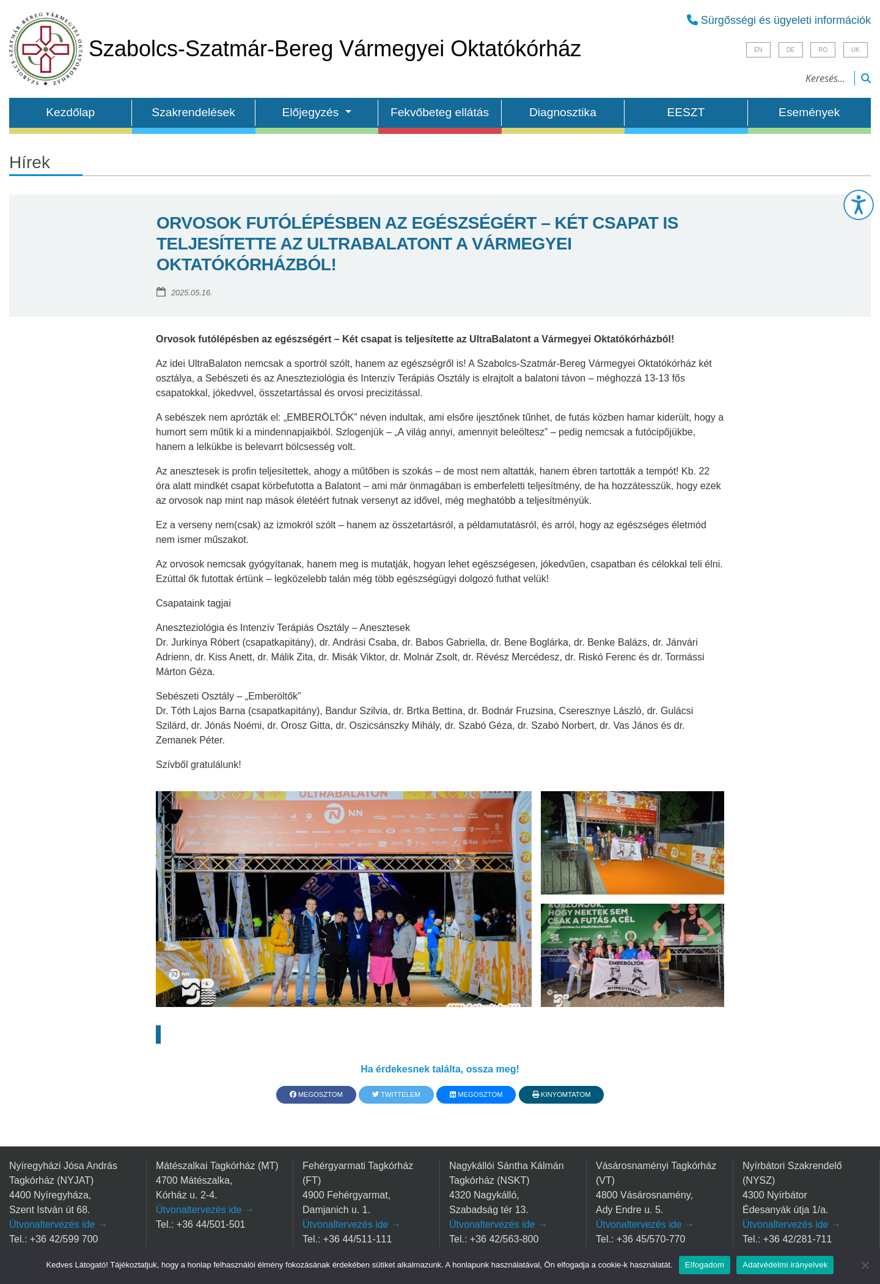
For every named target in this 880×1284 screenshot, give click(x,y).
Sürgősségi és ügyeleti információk (779, 20)
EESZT (686, 112)
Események (809, 112)
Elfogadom (704, 1264)
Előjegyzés (312, 112)
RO (822, 49)
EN (758, 49)
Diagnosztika (562, 112)
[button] (858, 204)
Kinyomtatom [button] (561, 1094)
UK (855, 49)
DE (791, 49)
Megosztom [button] (316, 1094)
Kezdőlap (70, 112)
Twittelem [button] (396, 1094)
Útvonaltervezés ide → (58, 1224)
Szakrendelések (193, 112)
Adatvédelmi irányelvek (785, 1264)
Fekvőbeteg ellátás (440, 112)
